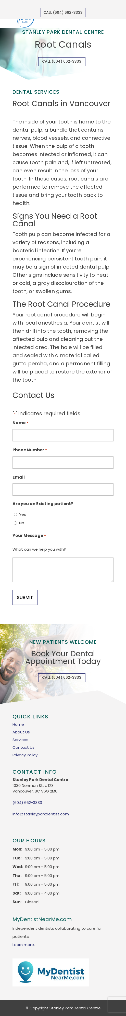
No (21, 522)
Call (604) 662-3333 (63, 12)
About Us (21, 732)
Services (20, 739)
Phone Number (29, 450)
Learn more (23, 944)
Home (18, 724)
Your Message (29, 536)
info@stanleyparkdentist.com (40, 814)
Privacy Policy (24, 755)
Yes (22, 514)
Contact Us (23, 747)
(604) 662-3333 (27, 802)
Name (20, 423)
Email (18, 477)
